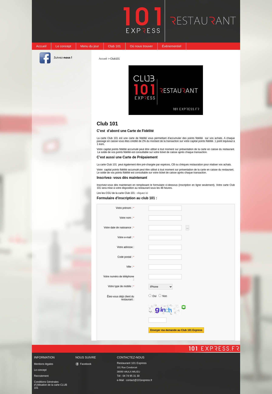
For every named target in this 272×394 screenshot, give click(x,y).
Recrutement (41, 375)
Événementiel (171, 46)
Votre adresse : (125, 247)
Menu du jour (89, 46)
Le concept (63, 46)
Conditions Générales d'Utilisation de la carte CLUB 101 (50, 384)
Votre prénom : (125, 207)
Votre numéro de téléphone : (118, 278)
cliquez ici (142, 193)
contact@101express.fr (139, 380)
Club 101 (114, 46)
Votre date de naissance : (119, 227)
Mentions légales (43, 363)
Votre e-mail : (126, 237)
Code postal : (126, 256)
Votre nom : (126, 217)
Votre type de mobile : (121, 286)
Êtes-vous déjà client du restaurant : (120, 298)
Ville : (130, 266)
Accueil (41, 46)
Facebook (85, 363)
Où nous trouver (141, 46)
